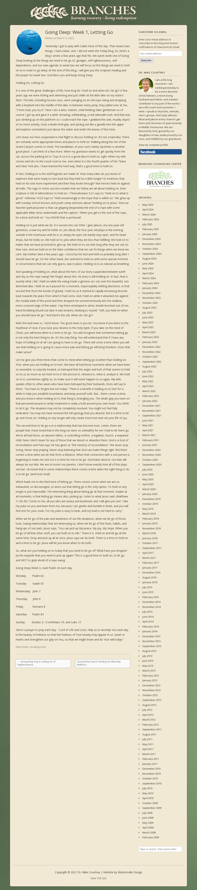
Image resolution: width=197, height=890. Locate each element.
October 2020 (150, 459)
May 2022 (147, 381)
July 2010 (147, 788)
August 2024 (149, 258)
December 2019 (151, 499)
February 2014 (150, 626)
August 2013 (149, 651)
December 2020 (151, 450)
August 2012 (149, 705)
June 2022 (148, 376)
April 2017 (148, 553)
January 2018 (149, 538)
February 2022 (150, 396)
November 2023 (151, 297)
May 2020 (147, 479)
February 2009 (150, 837)
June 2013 (148, 660)
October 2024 (150, 248)
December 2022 (151, 347)
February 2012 (150, 724)
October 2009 (150, 803)
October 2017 (150, 543)
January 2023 (149, 342)
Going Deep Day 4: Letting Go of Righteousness (36, 663)
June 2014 (148, 616)
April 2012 (148, 715)
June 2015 (148, 592)
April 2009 (148, 827)
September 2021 (151, 415)
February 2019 (150, 518)
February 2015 (150, 597)
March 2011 (149, 754)
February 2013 (150, 675)
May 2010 (147, 793)
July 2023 (147, 312)
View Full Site (98, 878)
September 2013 (151, 646)
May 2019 (147, 508)
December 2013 (151, 636)
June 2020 (148, 474)
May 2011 (147, 744)
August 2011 (149, 734)
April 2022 (148, 386)
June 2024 (148, 263)
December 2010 (151, 768)
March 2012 (149, 719)
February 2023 (150, 337)
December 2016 (151, 572)
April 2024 (148, 273)
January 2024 (149, 288)
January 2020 (149, 494)
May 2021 (147, 425)
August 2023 (149, 307)
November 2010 (151, 773)
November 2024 (151, 244)
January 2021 (149, 445)
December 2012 (151, 685)
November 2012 (151, 690)
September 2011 (151, 729)
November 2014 (151, 607)
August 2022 (149, 366)
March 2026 (149, 214)
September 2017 (151, 548)
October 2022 (150, 356)
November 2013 (151, 641)
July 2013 (147, 656)
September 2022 (151, 361)
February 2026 (150, 219)
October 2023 (150, 302)
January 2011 (149, 764)
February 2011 (150, 759)
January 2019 (149, 523)
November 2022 (151, 352)
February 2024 (150, 283)
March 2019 (149, 513)
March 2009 (149, 832)
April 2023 (148, 327)
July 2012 (147, 709)
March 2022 (149, 391)
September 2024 (151, 253)
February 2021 (150, 440)
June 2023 (148, 317)
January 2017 (149, 567)
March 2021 (149, 435)
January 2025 (149, 234)
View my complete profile (153, 145)
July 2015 (147, 587)
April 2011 (148, 749)
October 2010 (150, 778)
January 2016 (149, 582)
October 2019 (150, 503)
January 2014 (149, 631)
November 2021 (151, 410)
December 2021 (151, 405)
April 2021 (148, 430)
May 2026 (147, 204)
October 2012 (150, 695)
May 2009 (147, 822)
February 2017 (150, 562)
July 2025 (147, 224)
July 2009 (147, 813)
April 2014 (148, 621)
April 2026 (148, 209)
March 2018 (149, 533)
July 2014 (147, 611)
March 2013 (149, 670)
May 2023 (147, 322)
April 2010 (148, 798)
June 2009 (148, 817)
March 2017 (149, 558)
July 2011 (147, 739)
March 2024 (149, 278)
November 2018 (151, 528)
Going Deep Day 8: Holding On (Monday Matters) (99, 663)
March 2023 (149, 332)
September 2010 (151, 783)
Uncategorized (38, 647)
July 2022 (147, 371)
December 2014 (151, 602)
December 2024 (151, 239)
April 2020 (148, 484)
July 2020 (147, 469)
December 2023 (151, 293)
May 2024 (147, 268)
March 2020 (149, 489)
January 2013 (149, 680)
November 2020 (151, 454)
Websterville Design (130, 872)
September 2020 (151, 464)
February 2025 (150, 229)
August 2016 (149, 577)
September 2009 (151, 808)
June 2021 (148, 420)
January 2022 (149, 401)
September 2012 (151, 700)
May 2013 (147, 665)
